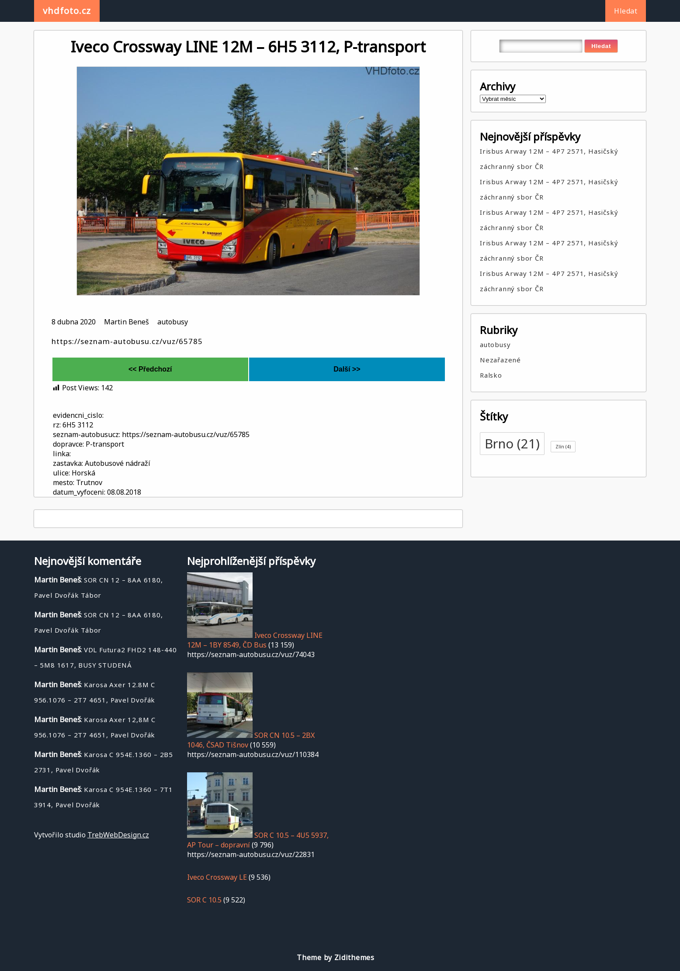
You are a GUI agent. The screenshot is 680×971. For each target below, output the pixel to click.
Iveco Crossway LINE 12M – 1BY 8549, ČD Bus (255, 640)
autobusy (172, 322)
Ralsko (491, 375)
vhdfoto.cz (67, 11)
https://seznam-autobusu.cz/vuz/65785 (127, 341)
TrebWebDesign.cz (118, 835)
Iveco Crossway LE (217, 877)
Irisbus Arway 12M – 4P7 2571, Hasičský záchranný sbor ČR (549, 159)
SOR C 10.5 (204, 900)
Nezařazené (500, 359)
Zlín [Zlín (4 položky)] (563, 447)
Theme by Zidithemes (335, 957)
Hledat (625, 11)
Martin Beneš (126, 322)
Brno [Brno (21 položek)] (512, 443)
